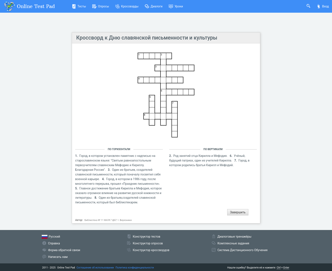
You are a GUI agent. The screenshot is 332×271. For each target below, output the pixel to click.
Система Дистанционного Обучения (242, 250)
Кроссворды (126, 6)
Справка (54, 243)
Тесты (79, 6)
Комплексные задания (233, 243)
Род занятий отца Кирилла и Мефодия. (200, 155)
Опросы (100, 6)
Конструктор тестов (146, 236)
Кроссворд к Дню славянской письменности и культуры (146, 38)
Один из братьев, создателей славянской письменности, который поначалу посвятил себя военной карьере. (117, 174)
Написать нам (58, 257)
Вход (323, 6)
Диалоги (153, 6)
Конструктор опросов (148, 243)
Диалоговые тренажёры (234, 236)
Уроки (176, 6)
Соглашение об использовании (95, 267)
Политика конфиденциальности (135, 267)
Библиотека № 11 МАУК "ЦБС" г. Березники (108, 220)
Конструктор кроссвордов (151, 250)
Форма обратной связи (64, 250)
